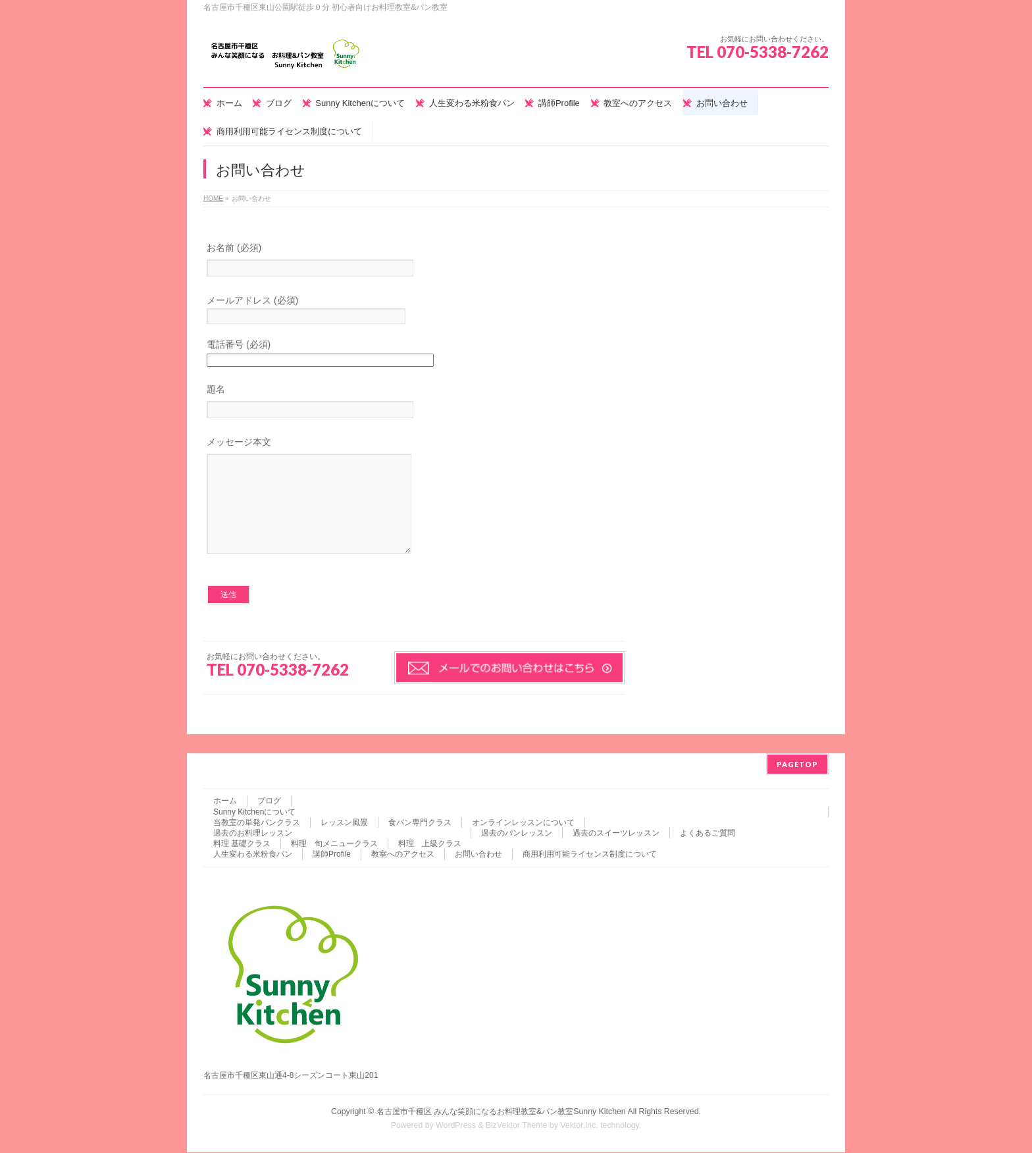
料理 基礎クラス (242, 844)
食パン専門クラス (420, 823)
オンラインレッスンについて (523, 823)
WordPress (456, 1126)
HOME (213, 198)
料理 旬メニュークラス (334, 844)
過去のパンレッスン (516, 833)
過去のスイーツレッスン (616, 833)
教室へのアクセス (402, 854)
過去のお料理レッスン (252, 833)
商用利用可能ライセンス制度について (590, 854)
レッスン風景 (344, 823)
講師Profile (332, 854)
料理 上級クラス (429, 844)
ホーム (225, 801)
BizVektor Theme (517, 1126)
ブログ (269, 801)
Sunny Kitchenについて (254, 812)
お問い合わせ (478, 854)
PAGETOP (797, 765)
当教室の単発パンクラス (256, 823)
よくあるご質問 (707, 833)
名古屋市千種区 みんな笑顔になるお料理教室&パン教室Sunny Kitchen (501, 1112)
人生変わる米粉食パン (252, 854)
